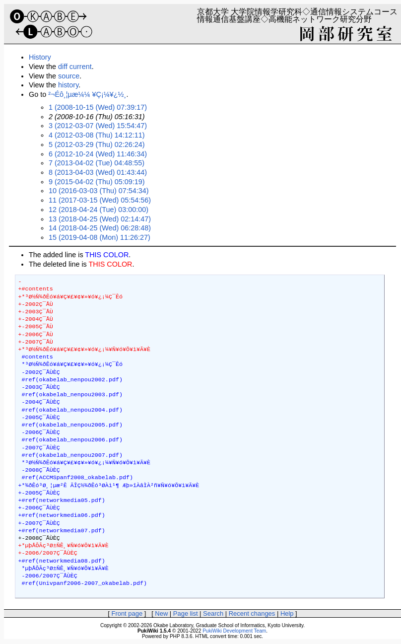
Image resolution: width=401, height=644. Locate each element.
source (68, 76)
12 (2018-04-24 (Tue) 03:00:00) (98, 210)
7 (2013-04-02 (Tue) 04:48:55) (96, 163)
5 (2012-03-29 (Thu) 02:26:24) (97, 144)
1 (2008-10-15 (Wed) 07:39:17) (98, 107)
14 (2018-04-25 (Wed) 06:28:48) (100, 228)
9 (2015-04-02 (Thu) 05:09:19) (97, 182)
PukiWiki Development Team (234, 631)
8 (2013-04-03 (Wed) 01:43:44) (98, 172)
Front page (126, 613)
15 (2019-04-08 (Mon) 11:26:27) (99, 237)
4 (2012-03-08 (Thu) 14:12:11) (97, 135)
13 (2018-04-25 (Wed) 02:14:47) (100, 219)
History (40, 57)
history (68, 85)
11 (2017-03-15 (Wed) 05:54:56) (100, 200)
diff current (75, 67)
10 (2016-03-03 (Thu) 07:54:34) (99, 191)
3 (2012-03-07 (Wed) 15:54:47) (98, 126)
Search (213, 613)
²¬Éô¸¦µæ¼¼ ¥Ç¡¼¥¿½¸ (87, 94)
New (161, 613)
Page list (185, 613)
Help (287, 613)
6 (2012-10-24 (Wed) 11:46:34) (98, 154)
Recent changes (252, 613)
